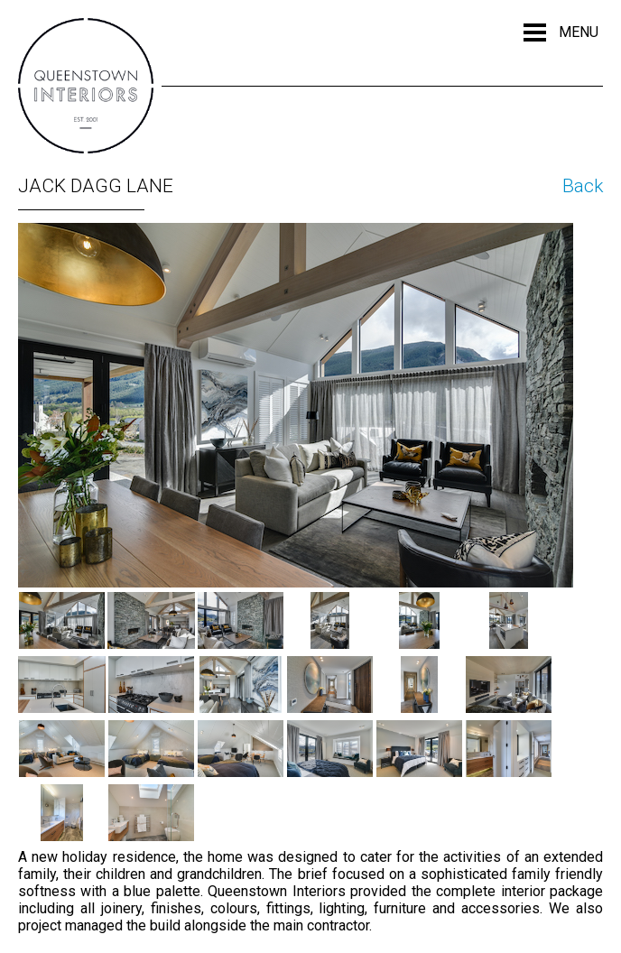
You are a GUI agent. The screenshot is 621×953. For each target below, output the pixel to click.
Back (582, 186)
